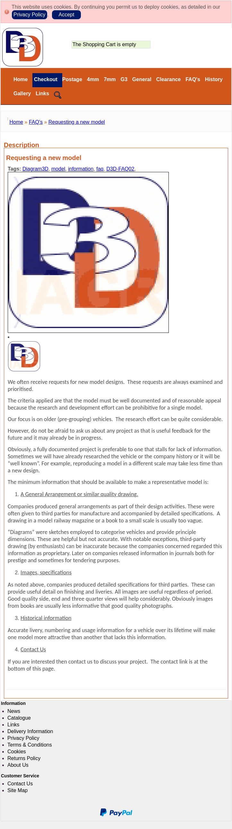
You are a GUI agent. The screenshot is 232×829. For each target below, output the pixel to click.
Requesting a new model (76, 122)
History (214, 79)
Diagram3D (35, 169)
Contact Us (20, 783)
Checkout (44, 79)
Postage (72, 79)
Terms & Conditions (29, 745)
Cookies (16, 751)
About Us (18, 765)
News (13, 711)
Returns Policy (23, 758)
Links (42, 93)
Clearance (168, 79)
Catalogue (19, 718)
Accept (66, 14)
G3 (124, 79)
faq (99, 169)
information (80, 169)
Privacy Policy (29, 14)
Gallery (22, 93)
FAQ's (192, 79)
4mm (93, 79)
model (58, 169)
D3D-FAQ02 (120, 169)
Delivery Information (30, 731)
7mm (110, 79)
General (141, 79)
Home (20, 79)
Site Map (17, 790)
